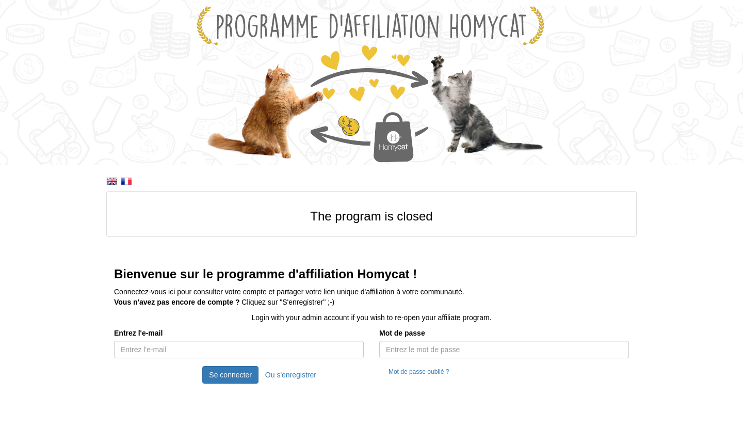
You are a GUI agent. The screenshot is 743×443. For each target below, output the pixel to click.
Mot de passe (402, 333)
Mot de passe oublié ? (419, 371)
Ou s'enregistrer (290, 375)
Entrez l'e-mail (138, 333)
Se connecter (230, 375)
